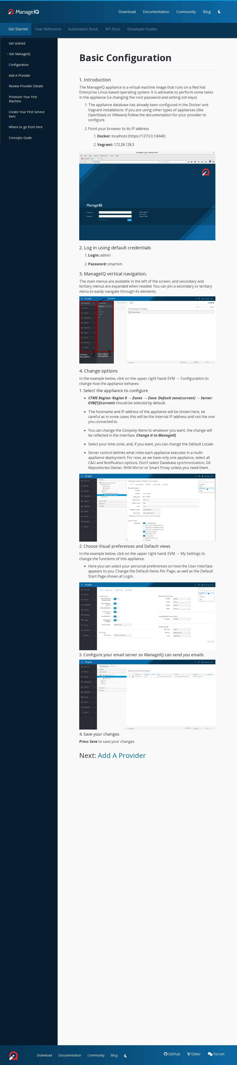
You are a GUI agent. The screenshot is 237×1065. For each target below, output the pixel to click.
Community (166, 11)
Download (107, 11)
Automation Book (83, 29)
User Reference (48, 29)
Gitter (194, 1054)
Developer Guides (142, 29)
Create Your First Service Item (27, 114)
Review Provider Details (26, 86)
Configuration (19, 65)
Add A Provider (19, 75)
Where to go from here (26, 127)
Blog (188, 11)
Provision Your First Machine (23, 99)
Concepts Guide (20, 138)
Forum (216, 1054)
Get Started (18, 29)
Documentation (137, 11)
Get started (17, 43)
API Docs (112, 29)
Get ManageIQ (19, 54)
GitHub (172, 1054)
